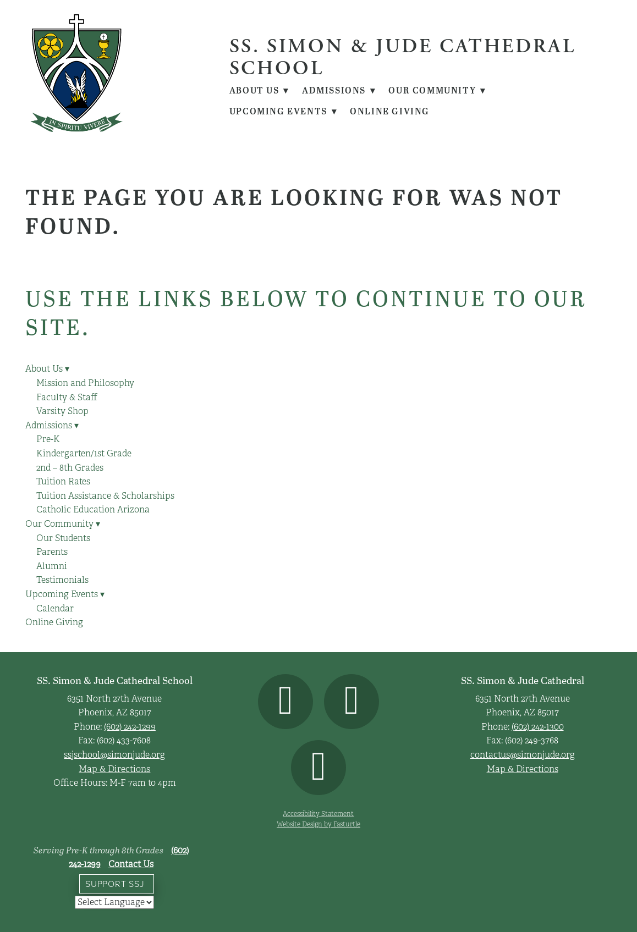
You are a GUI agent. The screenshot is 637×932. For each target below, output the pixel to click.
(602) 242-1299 (130, 726)
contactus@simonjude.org (522, 754)
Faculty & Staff (66, 397)
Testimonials (62, 580)
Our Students (63, 538)
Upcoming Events (283, 111)
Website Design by (318, 824)
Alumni (51, 566)
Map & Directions (114, 769)
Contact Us (130, 864)
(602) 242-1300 (538, 726)
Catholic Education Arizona (93, 509)
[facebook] (285, 701)
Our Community (439, 90)
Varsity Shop (62, 411)
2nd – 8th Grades (69, 467)
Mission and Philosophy (85, 383)
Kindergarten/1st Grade (83, 453)
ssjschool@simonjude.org (114, 754)
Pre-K (48, 439)
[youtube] (318, 767)
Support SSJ (115, 884)
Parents (52, 552)
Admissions (340, 90)
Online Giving (391, 111)
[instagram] (351, 701)
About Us (259, 90)
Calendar (55, 608)
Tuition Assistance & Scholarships (105, 495)
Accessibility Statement (318, 813)
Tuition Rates (63, 481)
